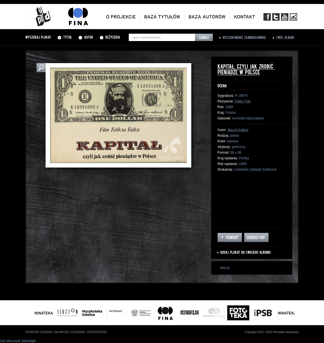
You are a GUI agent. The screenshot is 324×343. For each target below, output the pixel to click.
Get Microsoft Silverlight (18, 341)
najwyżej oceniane (70, 332)
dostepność (97, 332)
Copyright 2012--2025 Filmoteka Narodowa (271, 332)
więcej (224, 268)
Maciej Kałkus (238, 130)
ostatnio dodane (38, 332)
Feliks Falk (243, 101)
